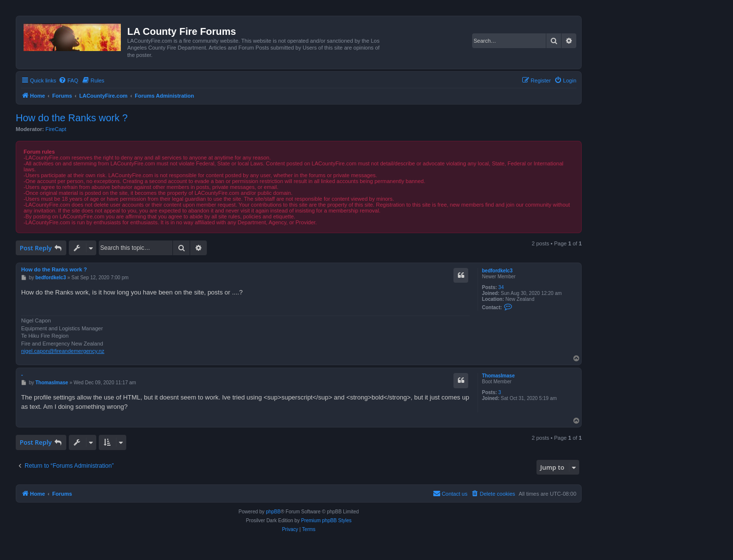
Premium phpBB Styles (326, 520)
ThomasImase (498, 375)
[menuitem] (68, 80)
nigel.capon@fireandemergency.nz (62, 351)
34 (501, 287)
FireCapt (56, 129)
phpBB (273, 511)
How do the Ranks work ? (72, 117)
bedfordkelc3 (497, 270)
